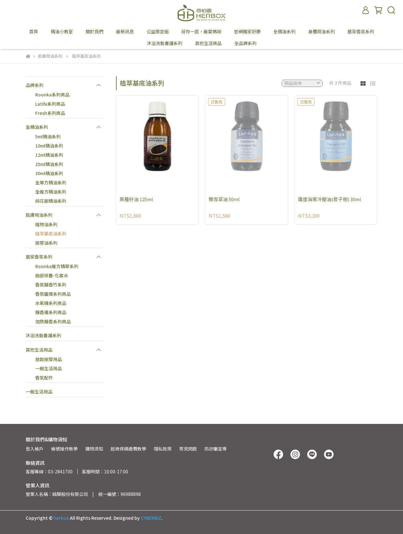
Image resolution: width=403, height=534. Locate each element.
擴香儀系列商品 (50, 312)
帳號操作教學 (64, 448)
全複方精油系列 (50, 191)
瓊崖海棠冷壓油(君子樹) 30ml (329, 199)
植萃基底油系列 (50, 233)
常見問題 (188, 448)
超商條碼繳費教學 (128, 448)
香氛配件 (44, 377)
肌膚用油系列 (39, 215)
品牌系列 (34, 85)
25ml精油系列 (49, 164)
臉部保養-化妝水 (51, 275)
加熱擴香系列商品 (53, 321)
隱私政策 (163, 448)
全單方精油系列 (50, 182)
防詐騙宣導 (216, 448)
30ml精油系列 (49, 173)
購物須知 (94, 448)
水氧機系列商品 (50, 303)
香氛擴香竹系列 (50, 284)
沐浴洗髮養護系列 (43, 335)
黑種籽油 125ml (136, 199)
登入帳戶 (34, 448)
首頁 (33, 31)
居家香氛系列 (39, 257)
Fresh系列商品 (50, 113)
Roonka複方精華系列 (56, 266)
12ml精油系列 (49, 155)
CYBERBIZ (151, 518)
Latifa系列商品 (50, 104)
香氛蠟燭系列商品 (53, 294)
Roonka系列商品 (52, 94)
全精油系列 (37, 127)
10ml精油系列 (49, 145)
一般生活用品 (48, 368)
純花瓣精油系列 (50, 201)
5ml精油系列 (48, 136)
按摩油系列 (46, 243)
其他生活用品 (39, 349)
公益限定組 (157, 31)
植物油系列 (46, 224)
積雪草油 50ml (224, 199)
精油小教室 (62, 31)
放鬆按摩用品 (48, 359)
